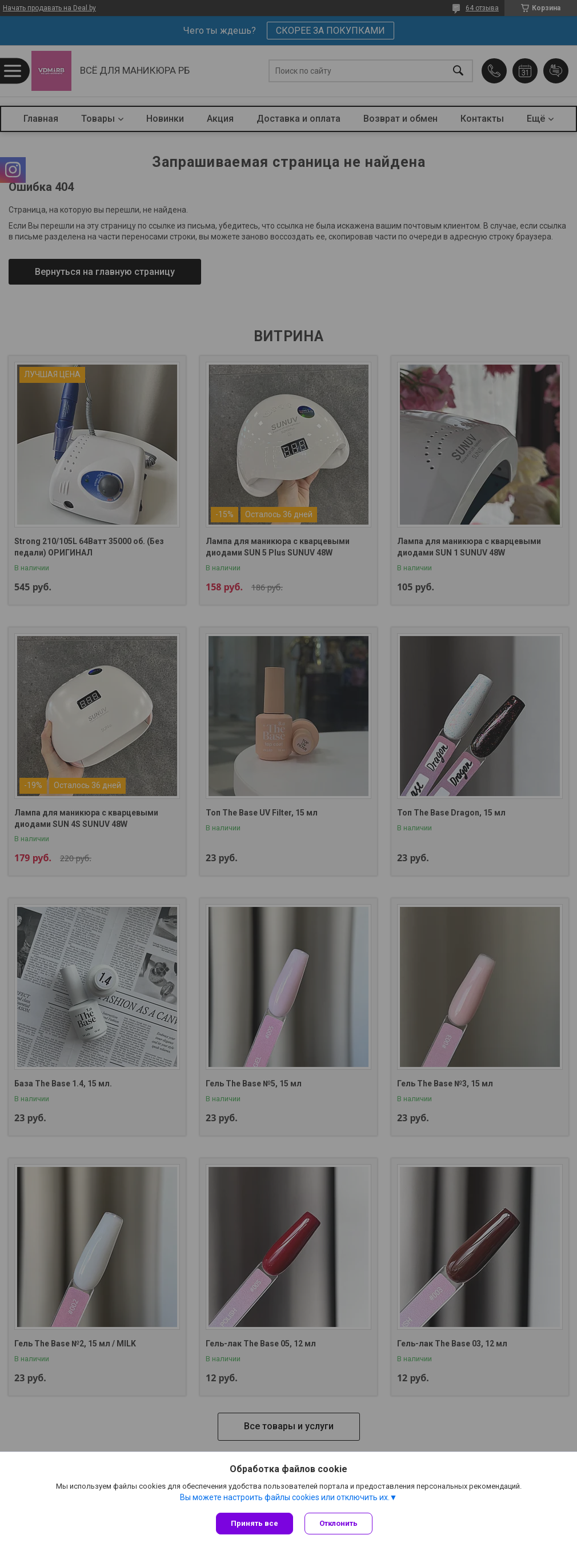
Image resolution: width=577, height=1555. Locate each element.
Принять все (254, 1523)
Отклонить (338, 1523)
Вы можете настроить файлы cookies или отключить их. (285, 1497)
